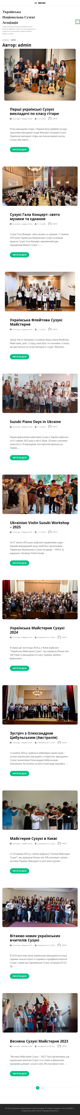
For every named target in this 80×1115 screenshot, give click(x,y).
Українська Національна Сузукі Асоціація (18, 17)
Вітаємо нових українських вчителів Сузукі (35, 938)
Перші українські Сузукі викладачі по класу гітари (34, 111)
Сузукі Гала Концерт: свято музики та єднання (35, 216)
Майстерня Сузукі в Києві (33, 838)
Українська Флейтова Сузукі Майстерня (36, 322)
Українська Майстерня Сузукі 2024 (37, 630)
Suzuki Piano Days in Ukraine (35, 421)
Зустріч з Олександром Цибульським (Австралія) (33, 735)
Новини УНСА (26, 119)
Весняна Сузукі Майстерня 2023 (39, 1041)
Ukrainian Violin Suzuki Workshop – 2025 (39, 524)
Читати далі (19, 149)
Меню (40, 3)
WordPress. (54, 1111)
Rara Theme (36, 1111)
